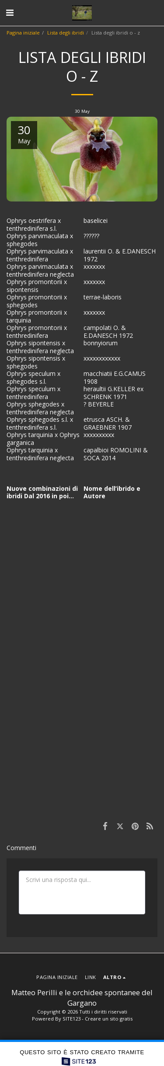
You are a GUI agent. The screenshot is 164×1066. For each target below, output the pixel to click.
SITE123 (71, 1018)
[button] (9, 12)
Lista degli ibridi (65, 32)
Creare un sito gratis (109, 1018)
